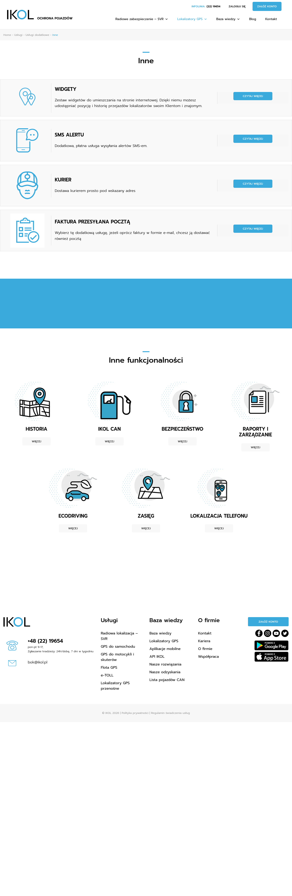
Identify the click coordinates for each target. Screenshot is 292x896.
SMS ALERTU (69, 135)
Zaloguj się (237, 6)
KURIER (63, 179)
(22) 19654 (213, 6)
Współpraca (208, 656)
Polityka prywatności (135, 713)
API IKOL (156, 656)
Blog (252, 19)
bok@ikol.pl (37, 662)
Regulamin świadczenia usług (170, 713)
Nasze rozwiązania (165, 664)
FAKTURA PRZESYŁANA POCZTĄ (92, 221)
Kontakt (271, 19)
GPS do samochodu (118, 646)
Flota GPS (109, 667)
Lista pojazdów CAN (167, 680)
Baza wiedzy (228, 19)
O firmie (205, 649)
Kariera (204, 641)
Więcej (36, 441)
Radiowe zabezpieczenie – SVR (141, 19)
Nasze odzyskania (164, 672)
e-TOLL (107, 675)
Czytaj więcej (253, 96)
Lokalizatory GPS (192, 19)
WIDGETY (65, 89)
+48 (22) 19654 (45, 641)
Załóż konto (267, 6)
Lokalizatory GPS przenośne (115, 685)
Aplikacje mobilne (165, 649)
